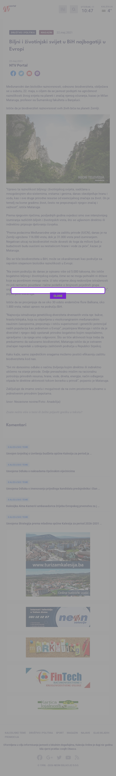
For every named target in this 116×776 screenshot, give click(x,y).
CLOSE (58, 97)
